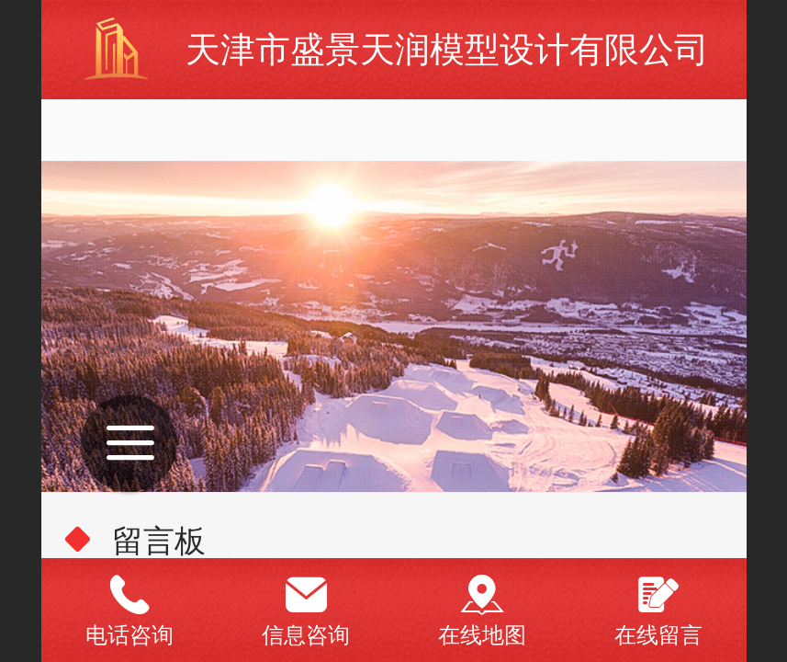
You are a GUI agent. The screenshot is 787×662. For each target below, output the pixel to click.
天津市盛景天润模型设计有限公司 (447, 49)
